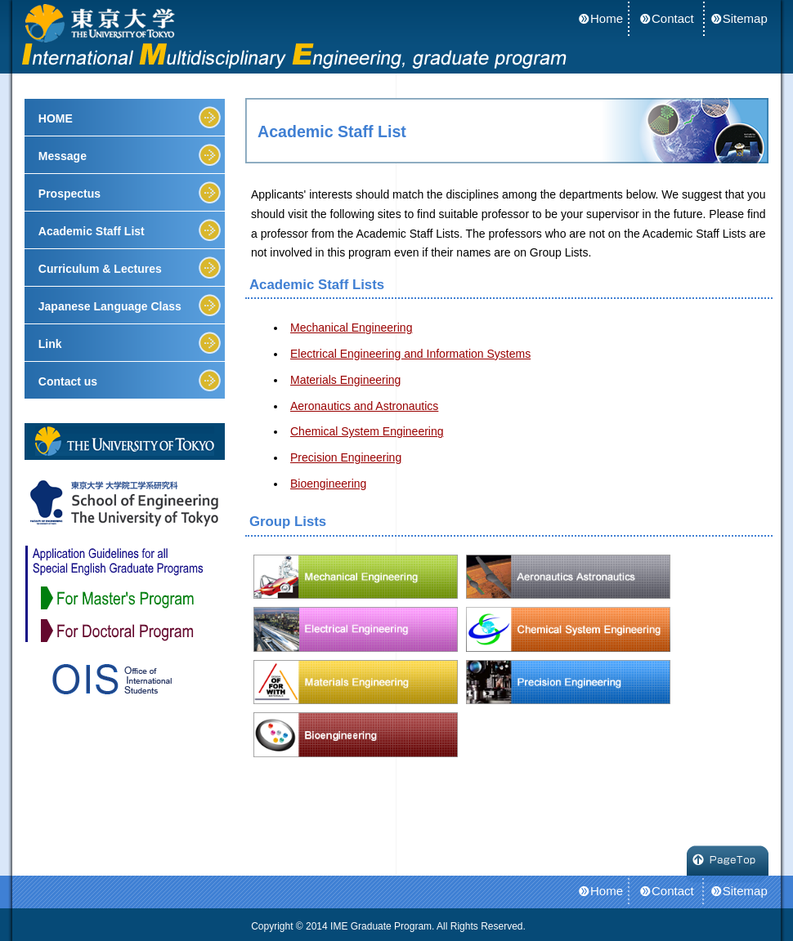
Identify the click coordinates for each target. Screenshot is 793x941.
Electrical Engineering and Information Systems (410, 353)
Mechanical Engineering (351, 327)
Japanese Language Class (109, 306)
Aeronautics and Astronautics (364, 406)
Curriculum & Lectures (100, 268)
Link (50, 343)
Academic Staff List (91, 231)
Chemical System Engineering (367, 431)
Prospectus (69, 193)
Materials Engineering (345, 379)
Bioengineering (328, 483)
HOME (55, 118)
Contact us (67, 381)
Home (606, 18)
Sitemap (745, 18)
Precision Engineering (345, 457)
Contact (673, 18)
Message (62, 156)
